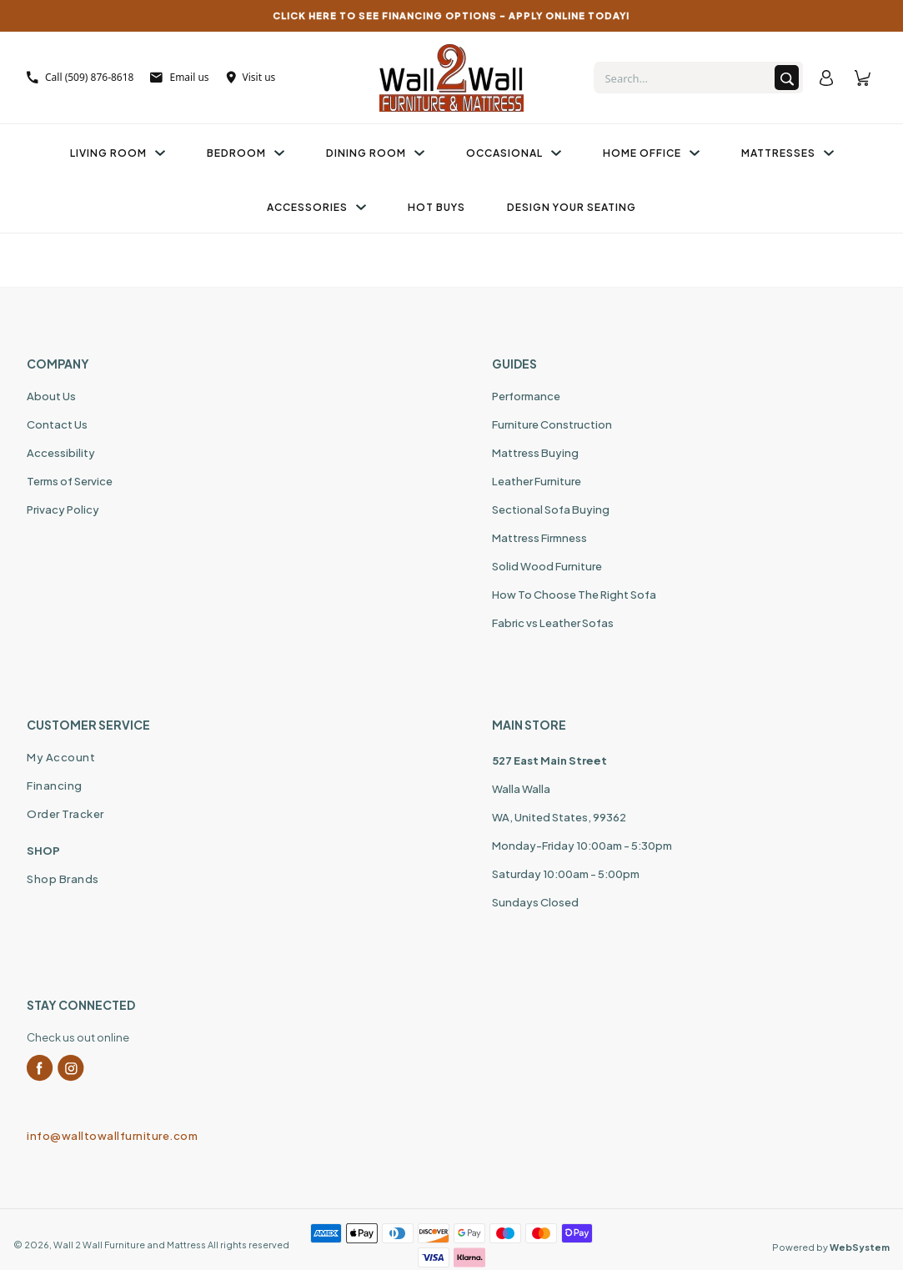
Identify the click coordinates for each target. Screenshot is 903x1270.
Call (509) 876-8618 (80, 77)
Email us (179, 77)
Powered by (831, 1247)
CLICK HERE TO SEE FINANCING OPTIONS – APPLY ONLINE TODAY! (451, 15)
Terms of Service (70, 481)
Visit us (251, 77)
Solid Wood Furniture (547, 566)
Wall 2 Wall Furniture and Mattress (129, 1244)
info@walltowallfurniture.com (112, 1135)
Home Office (651, 153)
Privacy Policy (63, 509)
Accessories (316, 207)
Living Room (117, 153)
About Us (51, 396)
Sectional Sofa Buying (551, 509)
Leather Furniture (536, 481)
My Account (61, 757)
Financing (55, 785)
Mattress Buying (535, 452)
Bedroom (245, 153)
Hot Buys (436, 207)
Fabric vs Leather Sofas (553, 623)
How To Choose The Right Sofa (574, 594)
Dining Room (375, 153)
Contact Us (57, 424)
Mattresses (787, 153)
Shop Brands (63, 879)
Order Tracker (65, 814)
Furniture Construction (552, 424)
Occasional (513, 153)
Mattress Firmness (539, 538)
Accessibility (61, 452)
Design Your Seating (571, 207)
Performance (526, 396)
